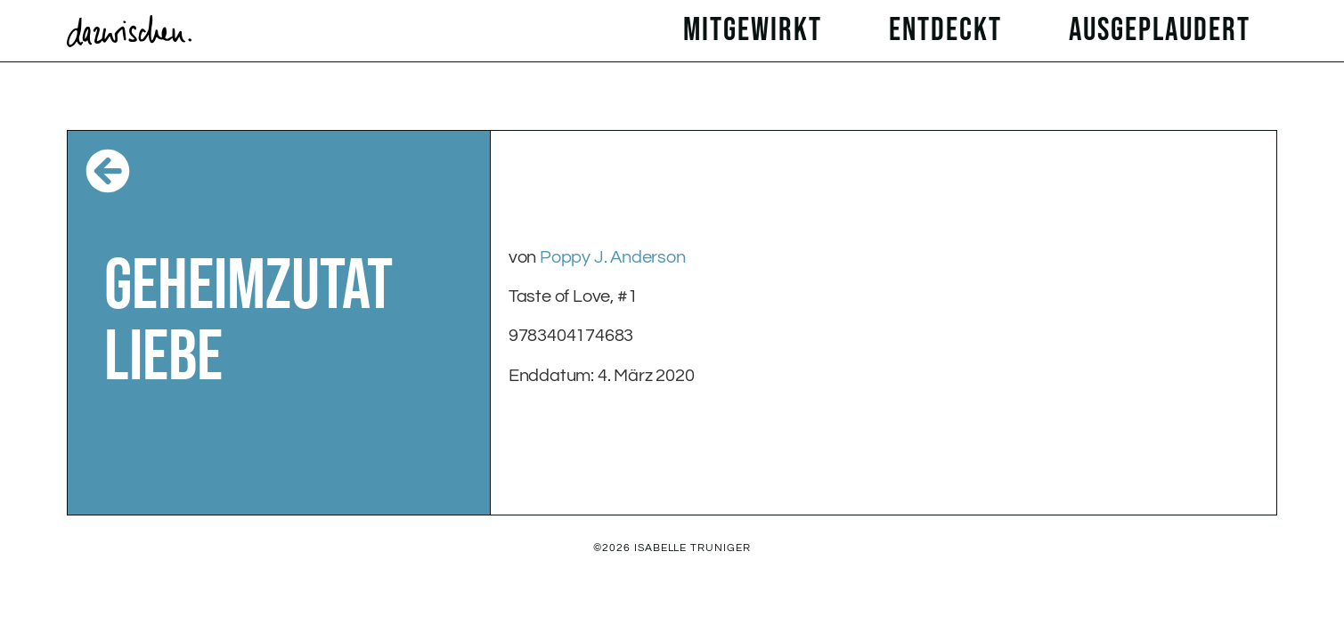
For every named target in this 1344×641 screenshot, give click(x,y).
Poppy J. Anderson (613, 257)
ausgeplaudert (1164, 31)
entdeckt (950, 31)
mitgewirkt (757, 31)
